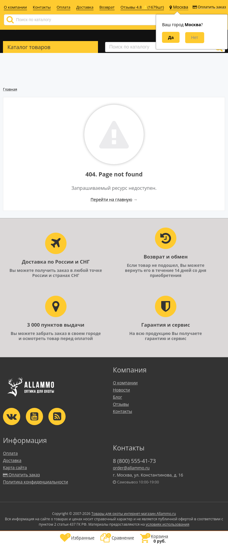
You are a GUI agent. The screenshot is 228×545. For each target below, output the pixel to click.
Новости (121, 390)
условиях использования (167, 524)
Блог (117, 397)
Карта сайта (15, 467)
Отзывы (121, 404)
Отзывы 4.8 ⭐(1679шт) (142, 7)
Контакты (42, 7)
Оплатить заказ (209, 7)
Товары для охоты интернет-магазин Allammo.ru (133, 513)
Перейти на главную (111, 199)
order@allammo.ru (131, 468)
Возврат (107, 7)
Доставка (85, 7)
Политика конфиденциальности (35, 482)
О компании (15, 7)
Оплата (63, 7)
